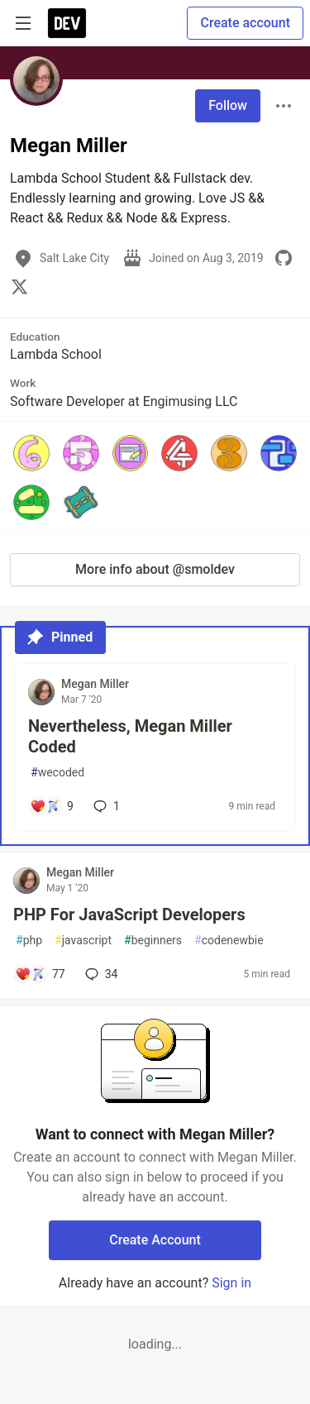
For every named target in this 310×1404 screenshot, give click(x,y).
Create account (245, 23)
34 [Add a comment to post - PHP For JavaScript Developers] (100, 974)
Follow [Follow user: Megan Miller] (227, 105)
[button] (31, 453)
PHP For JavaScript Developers (129, 914)
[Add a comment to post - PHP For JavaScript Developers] (40, 974)
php (29, 940)
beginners (153, 940)
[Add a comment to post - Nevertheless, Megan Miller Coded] (51, 806)
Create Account (155, 1240)
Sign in (231, 1283)
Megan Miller (95, 683)
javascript (83, 940)
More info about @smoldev (155, 569)
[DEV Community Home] (67, 23)
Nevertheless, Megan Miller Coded (130, 736)
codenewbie (229, 940)
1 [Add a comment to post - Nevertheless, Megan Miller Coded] (105, 806)
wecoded (57, 772)
